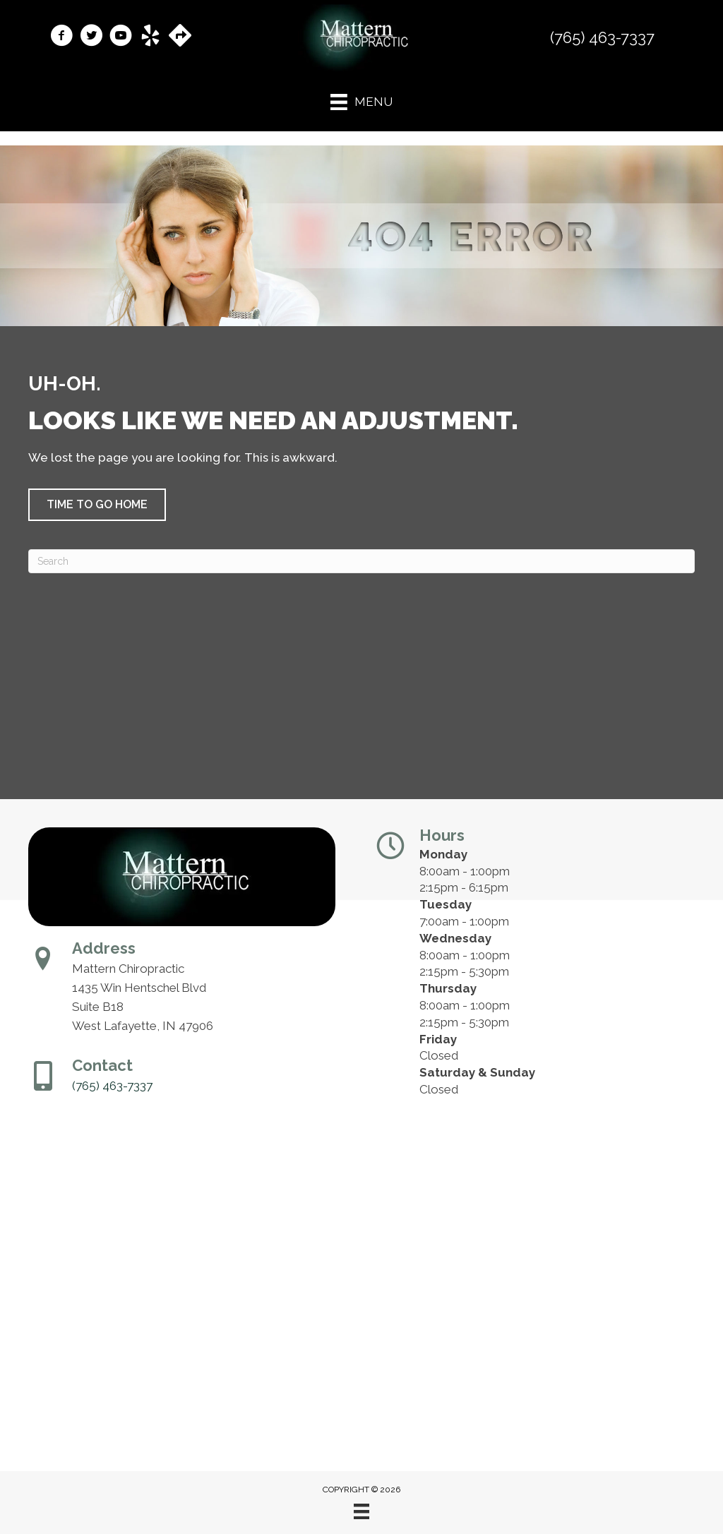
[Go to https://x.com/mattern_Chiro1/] (91, 37)
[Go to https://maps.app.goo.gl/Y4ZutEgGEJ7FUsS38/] (180, 36)
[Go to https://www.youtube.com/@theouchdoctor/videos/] (120, 37)
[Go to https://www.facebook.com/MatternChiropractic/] (61, 37)
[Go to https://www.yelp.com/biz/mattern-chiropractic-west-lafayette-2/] (150, 37)
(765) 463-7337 (602, 37)
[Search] (361, 561)
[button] (97, 505)
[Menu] (361, 1511)
